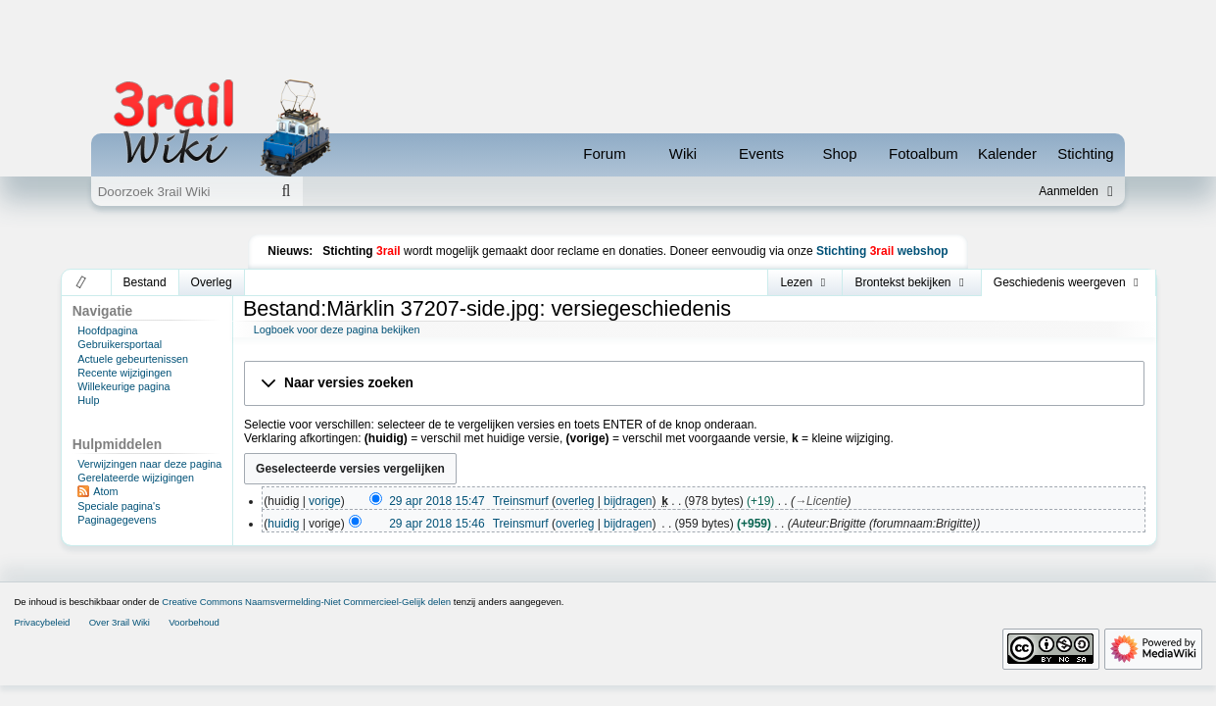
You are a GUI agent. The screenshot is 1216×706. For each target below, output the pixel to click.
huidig (283, 523)
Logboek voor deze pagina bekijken (337, 329)
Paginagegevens (116, 520)
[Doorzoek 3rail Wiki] (180, 191)
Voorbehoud (194, 622)
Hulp (88, 400)
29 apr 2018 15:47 (436, 501)
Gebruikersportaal (119, 344)
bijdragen (628, 501)
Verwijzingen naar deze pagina (149, 464)
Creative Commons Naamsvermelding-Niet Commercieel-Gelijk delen (306, 601)
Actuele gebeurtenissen (132, 359)
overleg (575, 501)
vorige (325, 501)
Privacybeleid (42, 622)
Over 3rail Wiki (119, 622)
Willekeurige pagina (123, 386)
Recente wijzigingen (124, 372)
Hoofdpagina (107, 330)
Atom (105, 491)
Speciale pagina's (118, 506)
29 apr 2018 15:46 (436, 523)
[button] (82, 282)
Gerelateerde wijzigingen (135, 477)
